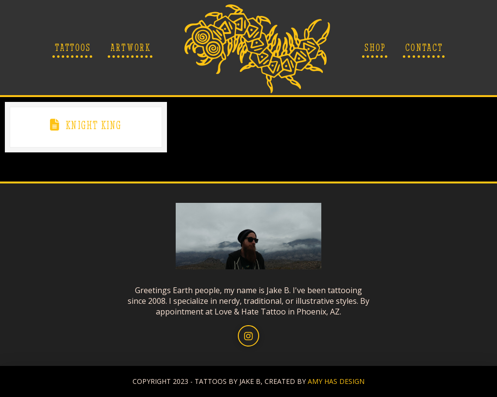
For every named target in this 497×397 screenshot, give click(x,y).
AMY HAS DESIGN (336, 381)
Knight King (93, 125)
